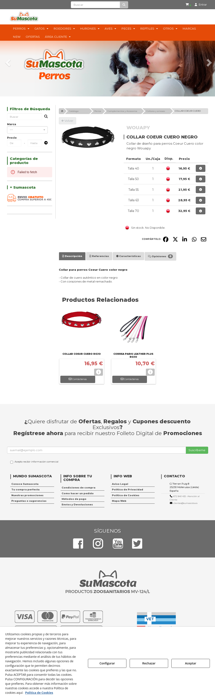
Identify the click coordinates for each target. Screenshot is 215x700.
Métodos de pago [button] (74, 498)
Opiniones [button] (160, 256)
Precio (12, 137)
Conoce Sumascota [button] (25, 483)
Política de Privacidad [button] (127, 489)
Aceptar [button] (190, 663)
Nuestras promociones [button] (27, 495)
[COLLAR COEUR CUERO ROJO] (81, 329)
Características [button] (128, 256)
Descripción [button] (72, 256)
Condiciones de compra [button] (78, 487)
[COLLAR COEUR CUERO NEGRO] (88, 137)
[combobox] (27, 130)
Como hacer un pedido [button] (78, 493)
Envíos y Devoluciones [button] (77, 504)
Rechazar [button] (149, 663)
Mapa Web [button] (119, 500)
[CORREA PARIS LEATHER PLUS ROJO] (133, 329)
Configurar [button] (107, 663)
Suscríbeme (196, 450)
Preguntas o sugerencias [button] (28, 500)
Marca (11, 124)
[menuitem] (187, 4)
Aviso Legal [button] (120, 483)
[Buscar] (124, 4)
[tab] (72, 256)
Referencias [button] (99, 256)
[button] (187, 4)
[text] (95, 4)
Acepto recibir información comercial (34, 462)
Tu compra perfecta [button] (25, 489)
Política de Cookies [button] (125, 495)
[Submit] (45, 143)
